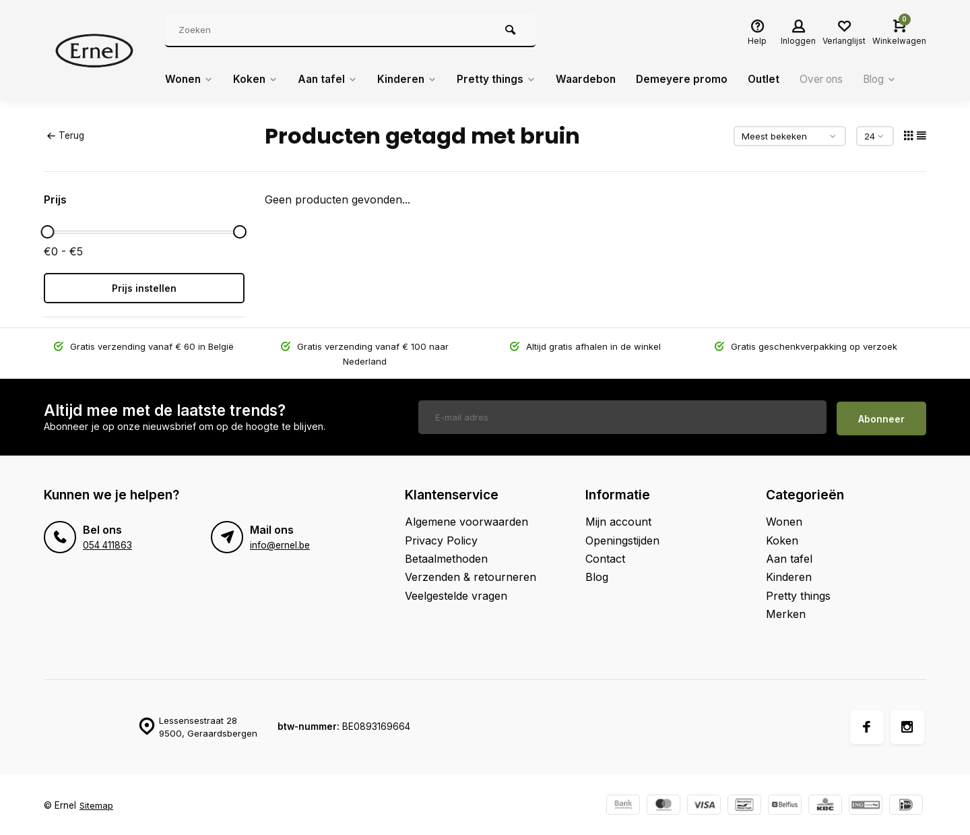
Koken (258, 79)
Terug (65, 135)
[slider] (47, 232)
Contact (605, 555)
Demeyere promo (694, 79)
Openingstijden (622, 537)
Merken (786, 610)
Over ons (837, 79)
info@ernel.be (280, 541)
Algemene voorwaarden (466, 518)
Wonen (190, 79)
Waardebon (597, 79)
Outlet (777, 79)
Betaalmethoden (446, 555)
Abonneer (881, 415)
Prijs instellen (144, 288)
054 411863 (107, 541)
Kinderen (414, 79)
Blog (899, 79)
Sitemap (96, 802)
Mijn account (618, 518)
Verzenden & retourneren (470, 574)
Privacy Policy (441, 537)
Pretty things (505, 79)
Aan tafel (332, 79)
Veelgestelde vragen (456, 592)
